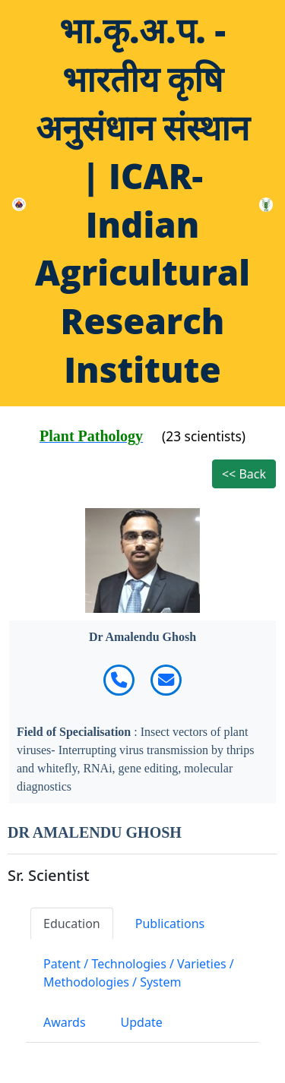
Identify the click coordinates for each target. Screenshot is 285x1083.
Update (142, 1022)
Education (71, 923)
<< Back (244, 474)
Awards (64, 1022)
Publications (169, 923)
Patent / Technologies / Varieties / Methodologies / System (138, 972)
